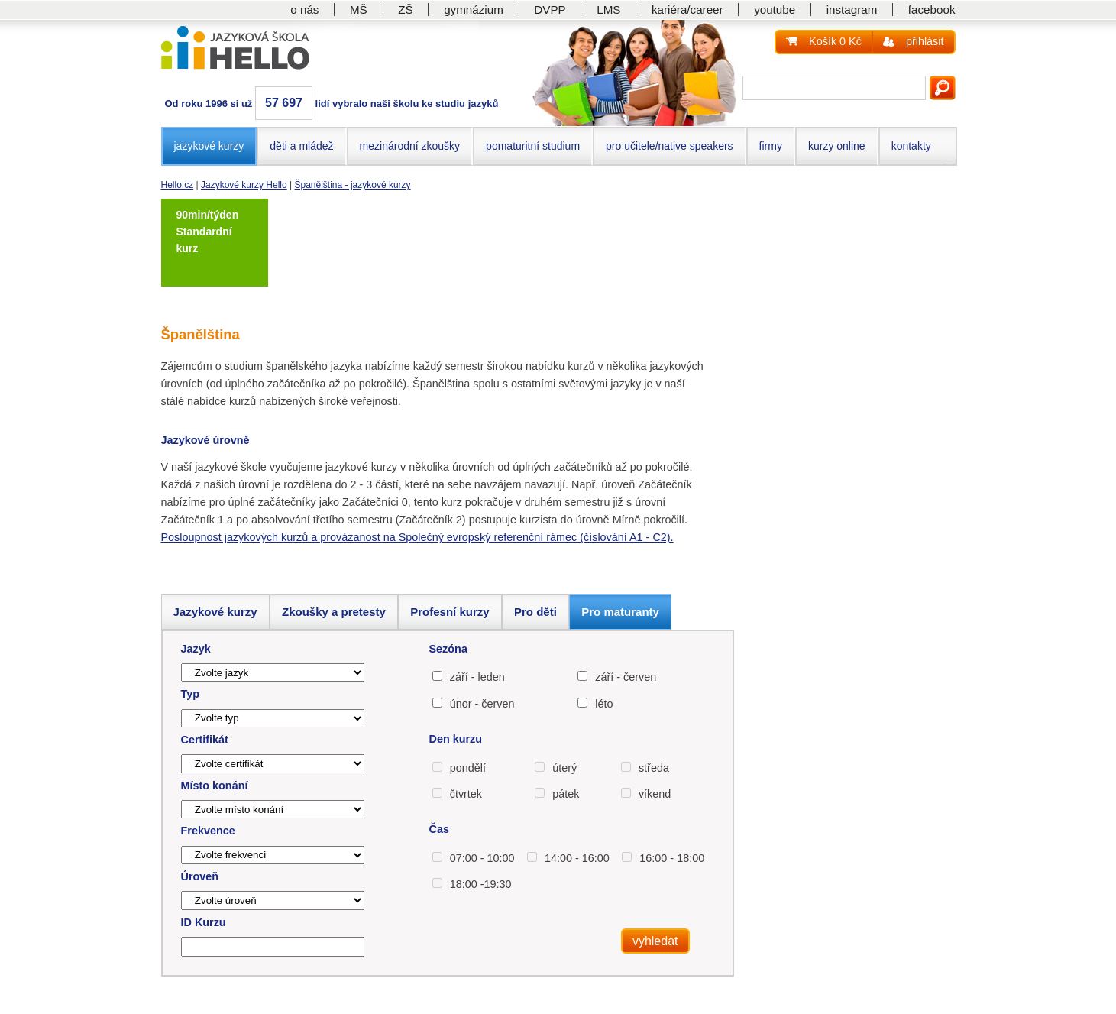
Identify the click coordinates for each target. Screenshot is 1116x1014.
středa (654, 768)
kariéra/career (687, 9)
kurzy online (836, 146)
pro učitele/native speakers (669, 146)
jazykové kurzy (209, 146)
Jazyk (196, 649)
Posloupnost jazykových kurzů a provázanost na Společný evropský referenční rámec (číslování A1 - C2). (417, 537)
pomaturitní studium (533, 146)
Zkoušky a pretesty (334, 611)
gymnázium (473, 9)
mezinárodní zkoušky (410, 146)
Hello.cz (177, 185)
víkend (655, 794)
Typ (190, 694)
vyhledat (655, 941)
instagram (852, 9)
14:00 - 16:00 (577, 858)
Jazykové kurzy (215, 611)
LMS (608, 9)
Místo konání (214, 785)
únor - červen (482, 704)
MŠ (358, 9)
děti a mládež (301, 146)
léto (604, 704)
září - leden (477, 677)
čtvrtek (466, 794)
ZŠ (405, 9)
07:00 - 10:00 (482, 858)
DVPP (549, 9)
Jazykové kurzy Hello (244, 185)
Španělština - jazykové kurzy (353, 185)
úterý (564, 768)
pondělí (468, 768)
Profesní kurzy (449, 611)
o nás (304, 9)
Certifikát (204, 740)
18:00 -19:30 (481, 884)
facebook (932, 9)
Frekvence (208, 830)
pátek (565, 794)
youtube (774, 9)
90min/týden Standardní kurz (207, 232)
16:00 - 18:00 (671, 858)
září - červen (625, 677)
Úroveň (200, 876)
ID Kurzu (203, 922)
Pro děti (535, 611)
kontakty (911, 146)
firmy (770, 146)
